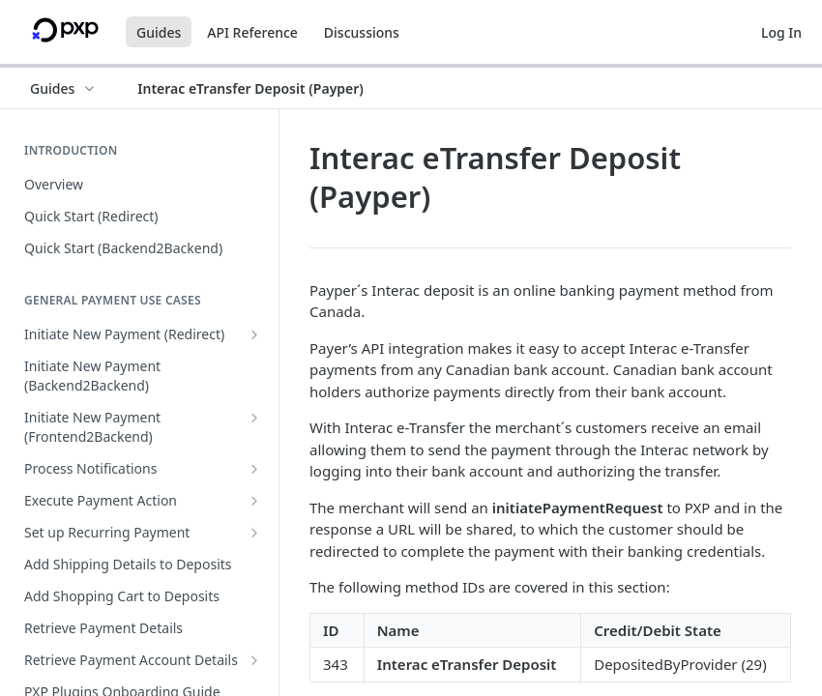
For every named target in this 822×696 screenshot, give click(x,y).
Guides (158, 32)
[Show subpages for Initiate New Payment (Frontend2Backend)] (254, 417)
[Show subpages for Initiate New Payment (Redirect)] (254, 334)
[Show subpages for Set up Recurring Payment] (254, 532)
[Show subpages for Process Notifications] (254, 469)
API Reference (252, 32)
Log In (781, 32)
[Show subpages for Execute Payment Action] (254, 500)
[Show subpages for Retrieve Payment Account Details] (254, 660)
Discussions (361, 32)
